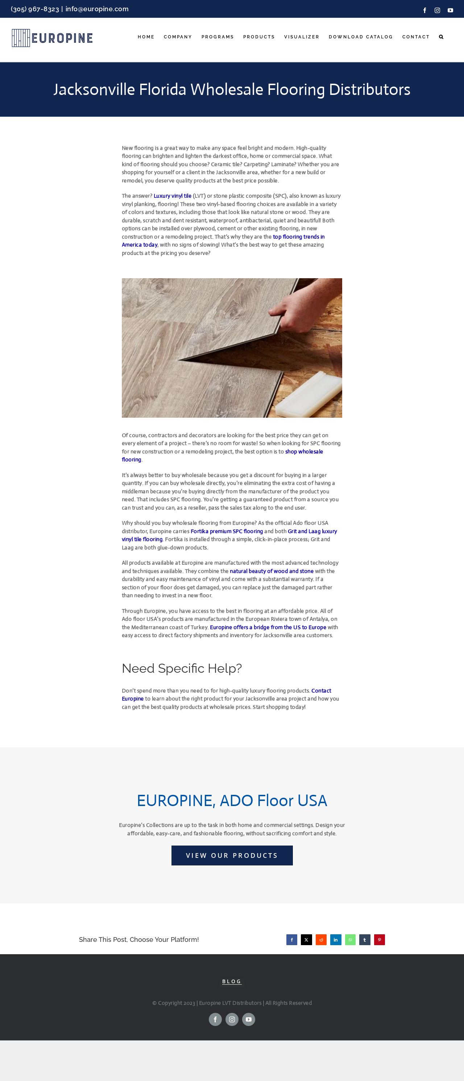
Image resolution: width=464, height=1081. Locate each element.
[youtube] (248, 1019)
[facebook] (215, 1019)
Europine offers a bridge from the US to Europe (269, 627)
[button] (441, 37)
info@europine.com (97, 9)
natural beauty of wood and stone (272, 571)
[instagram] (232, 1019)
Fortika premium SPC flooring (227, 531)
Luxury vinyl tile (173, 195)
